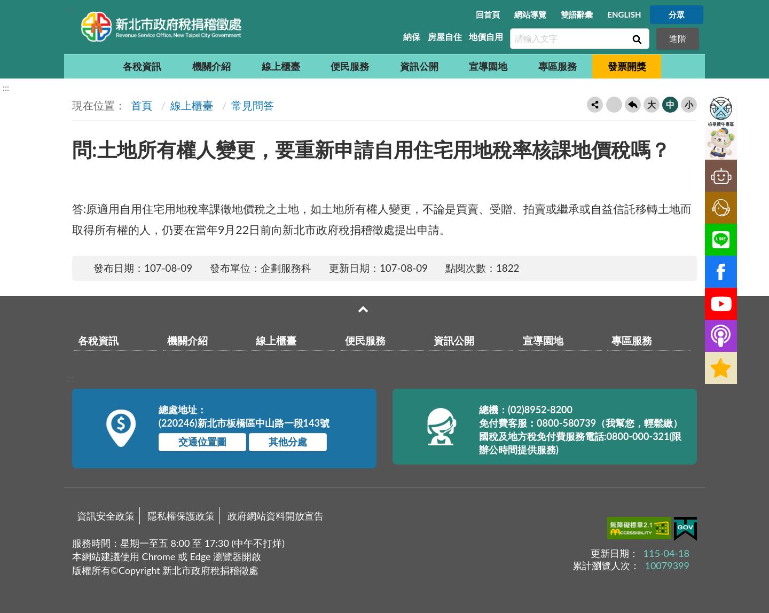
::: (70, 9)
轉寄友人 (595, 105)
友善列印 (614, 105)
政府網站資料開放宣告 (275, 516)
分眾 (677, 14)
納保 (411, 37)
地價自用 (486, 37)
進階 (677, 38)
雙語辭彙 (577, 14)
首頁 (140, 105)
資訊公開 (419, 66)
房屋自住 (445, 37)
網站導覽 (530, 14)
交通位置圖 (202, 441)
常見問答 (252, 105)
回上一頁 (633, 105)
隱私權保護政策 (181, 516)
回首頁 (488, 14)
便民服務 (350, 66)
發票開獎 (627, 66)
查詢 (636, 39)
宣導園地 (488, 66)
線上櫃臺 (281, 66)
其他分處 (288, 441)
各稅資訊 (142, 66)
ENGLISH (624, 14)
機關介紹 (211, 66)
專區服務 (557, 66)
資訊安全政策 (106, 516)
